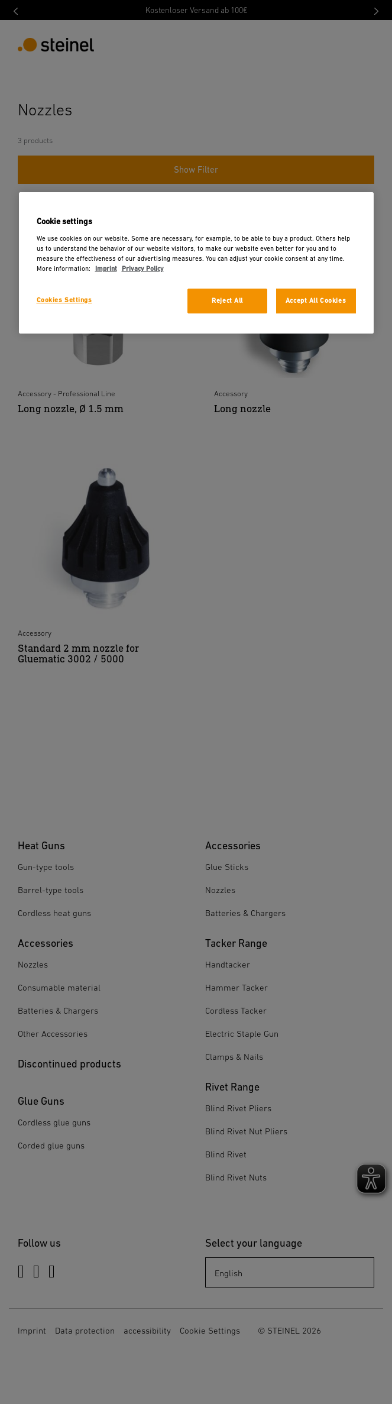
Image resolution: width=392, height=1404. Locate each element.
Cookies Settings (64, 300)
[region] (196, 263)
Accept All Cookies (316, 301)
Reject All (227, 301)
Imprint (106, 269)
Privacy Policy (143, 269)
